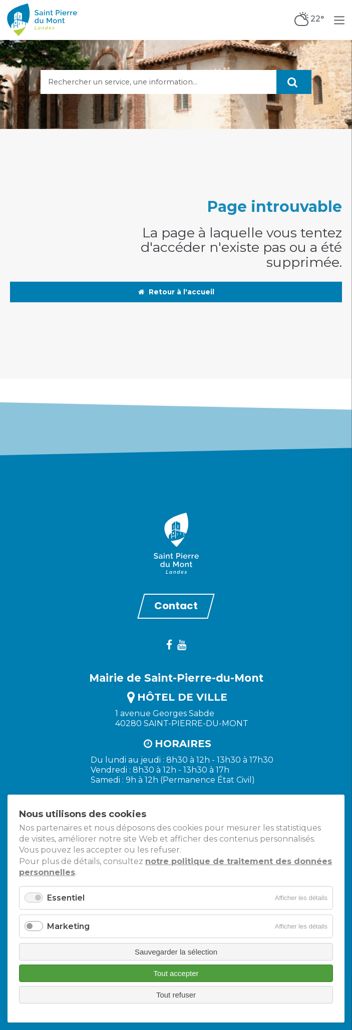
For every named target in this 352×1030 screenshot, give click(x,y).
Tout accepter (175, 973)
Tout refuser (176, 995)
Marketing (68, 926)
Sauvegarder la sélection (176, 952)
